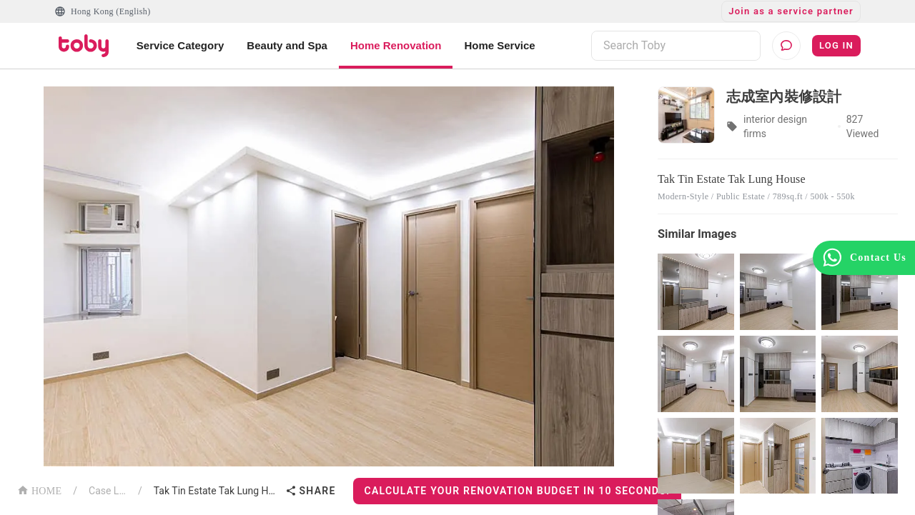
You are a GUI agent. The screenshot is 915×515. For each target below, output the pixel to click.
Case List (108, 490)
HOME (39, 489)
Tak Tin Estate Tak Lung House (217, 490)
